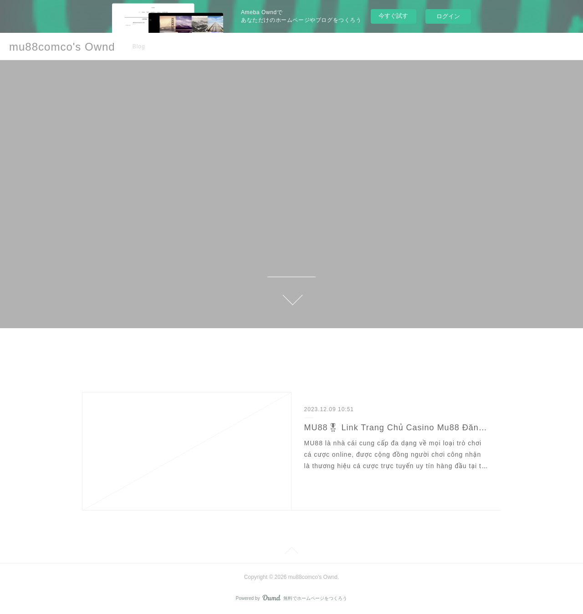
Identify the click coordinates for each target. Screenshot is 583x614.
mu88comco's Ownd (62, 47)
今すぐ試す (393, 15)
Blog (139, 46)
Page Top (291, 552)
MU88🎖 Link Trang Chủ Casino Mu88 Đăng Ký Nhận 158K (396, 427)
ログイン (448, 16)
